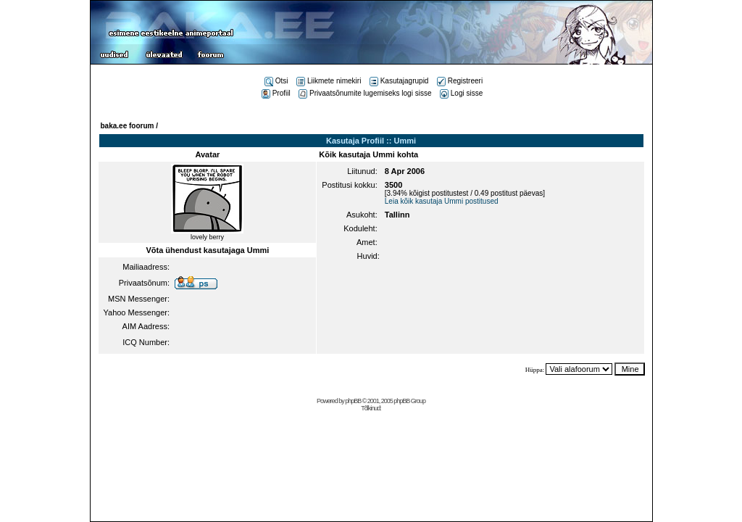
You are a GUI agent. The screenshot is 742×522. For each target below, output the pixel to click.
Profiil (276, 93)
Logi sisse (461, 93)
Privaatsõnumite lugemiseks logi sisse (365, 93)
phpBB (353, 401)
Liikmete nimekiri (328, 81)
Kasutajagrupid (399, 81)
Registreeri (460, 81)
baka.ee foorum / (129, 126)
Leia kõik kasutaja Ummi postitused (442, 201)
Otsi (276, 81)
